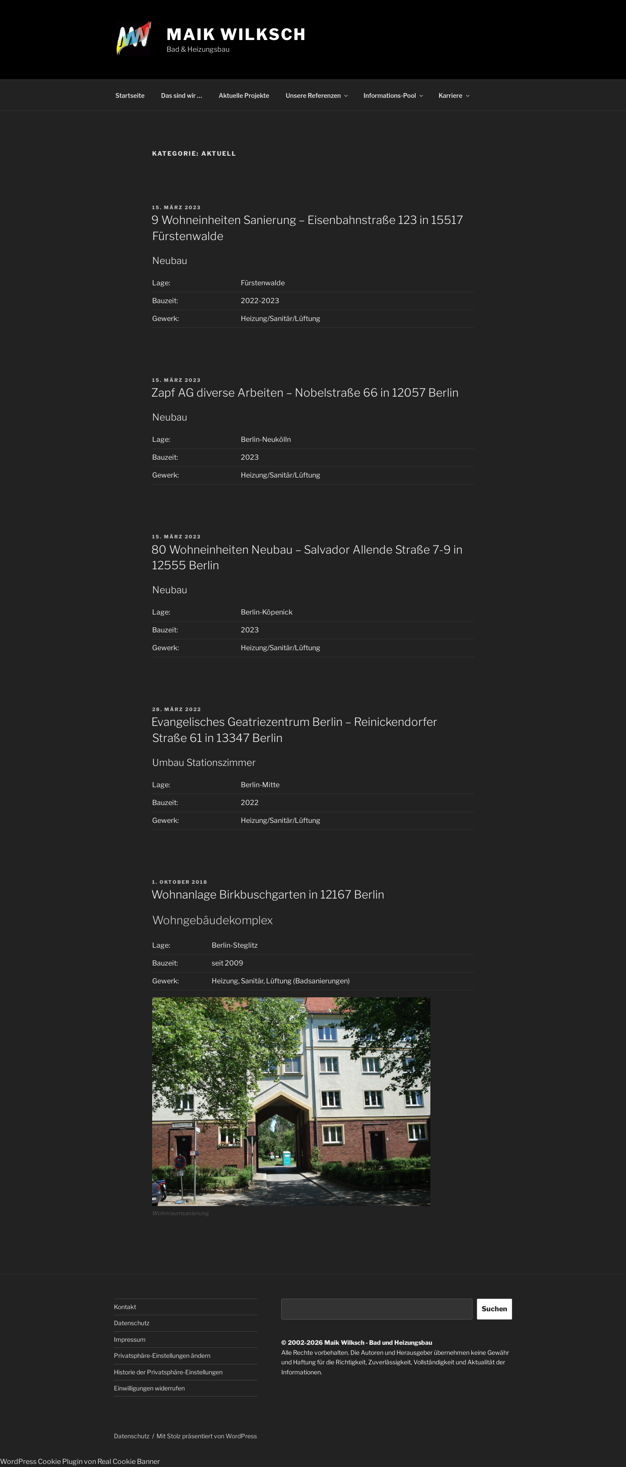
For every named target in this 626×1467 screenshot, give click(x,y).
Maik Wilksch (236, 34)
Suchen (494, 1309)
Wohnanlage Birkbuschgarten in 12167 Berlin (267, 894)
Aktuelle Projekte (244, 95)
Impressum (130, 1339)
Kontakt (125, 1306)
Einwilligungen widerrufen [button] (149, 1388)
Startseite (130, 95)
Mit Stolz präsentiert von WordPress (206, 1436)
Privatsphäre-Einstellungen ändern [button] (162, 1355)
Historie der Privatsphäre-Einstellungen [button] (168, 1372)
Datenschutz (132, 1323)
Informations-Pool (393, 95)
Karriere (455, 95)
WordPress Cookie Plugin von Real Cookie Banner (80, 1461)
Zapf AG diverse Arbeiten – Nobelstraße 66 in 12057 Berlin (305, 392)
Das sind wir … (181, 95)
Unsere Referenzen (317, 95)
